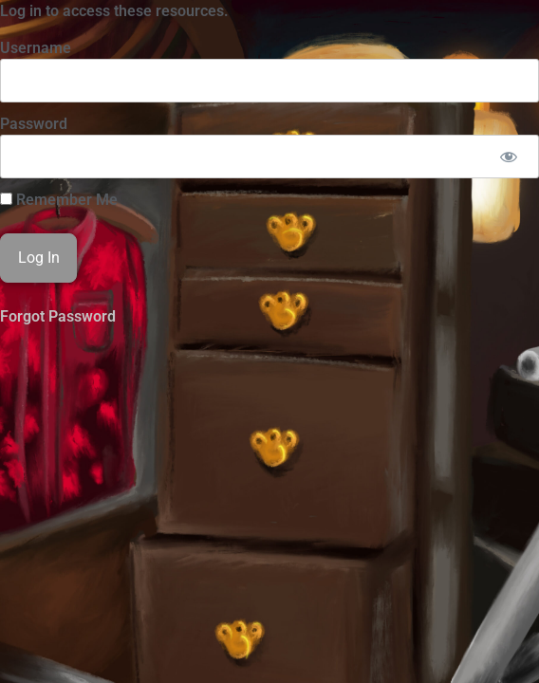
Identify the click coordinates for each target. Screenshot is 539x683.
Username (35, 48)
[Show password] (508, 156)
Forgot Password (58, 316)
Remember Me (59, 200)
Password (33, 124)
